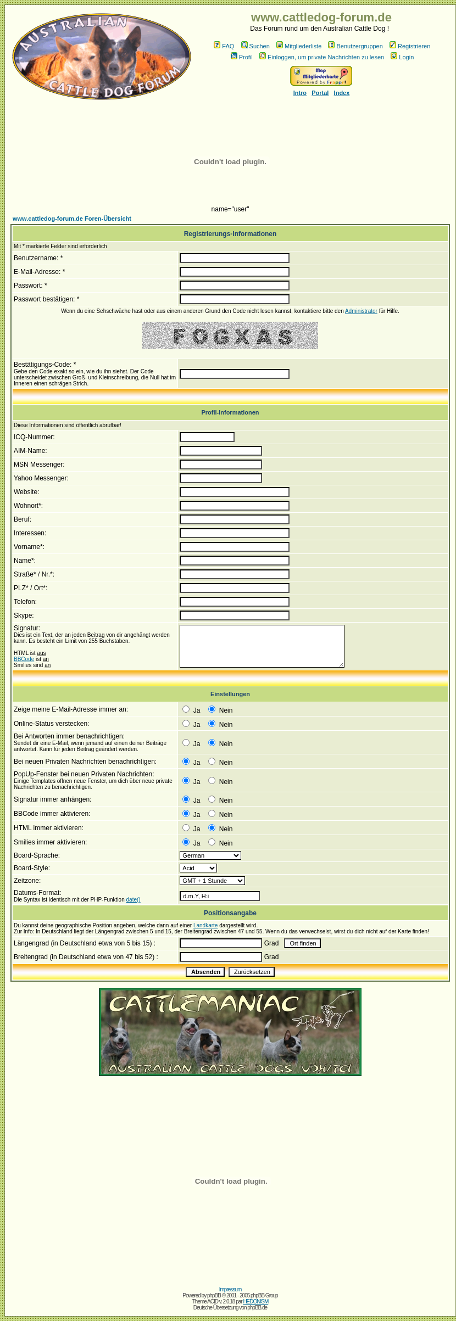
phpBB (214, 1295)
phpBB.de (257, 1308)
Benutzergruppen (355, 46)
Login (402, 57)
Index (342, 92)
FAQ (224, 46)
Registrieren (410, 46)
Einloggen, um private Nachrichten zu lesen (321, 57)
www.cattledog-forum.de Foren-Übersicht (72, 218)
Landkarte (205, 925)
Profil (242, 57)
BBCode (24, 659)
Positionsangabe (230, 913)
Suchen (255, 46)
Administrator (361, 311)
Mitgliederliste (298, 46)
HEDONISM (255, 1301)
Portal (320, 92)
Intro (300, 92)
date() (133, 900)
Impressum (230, 1289)
